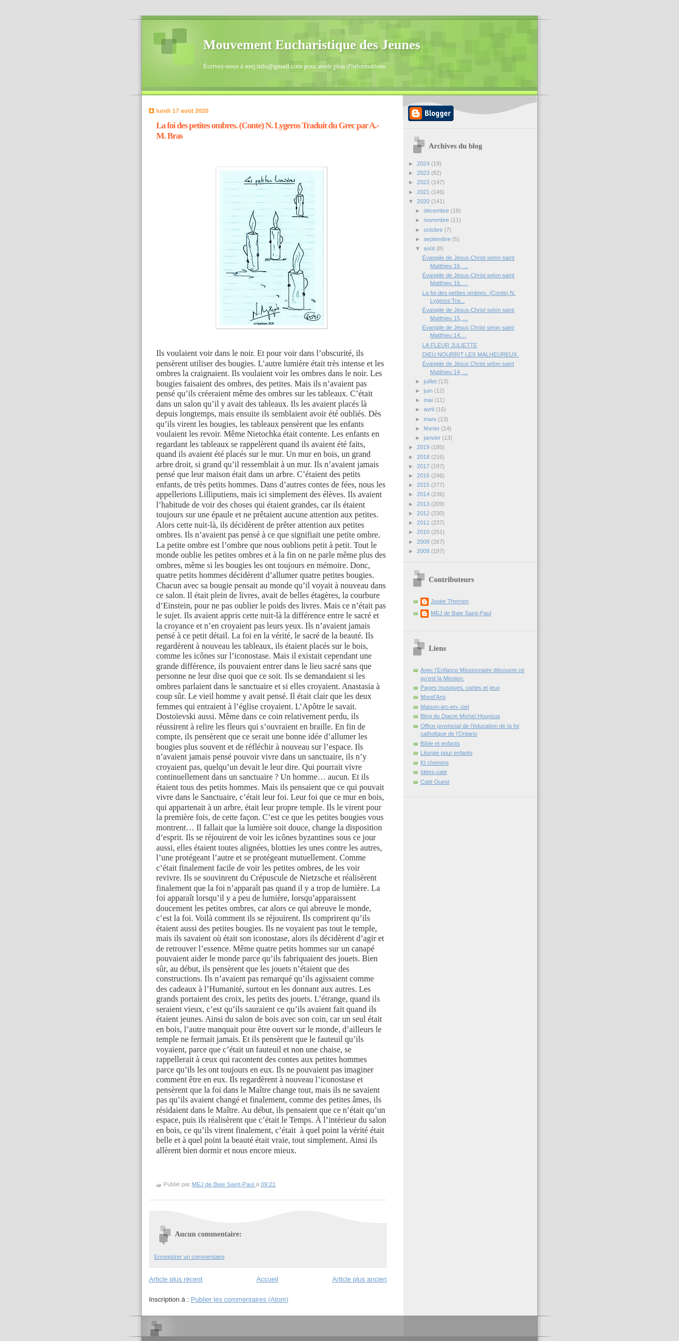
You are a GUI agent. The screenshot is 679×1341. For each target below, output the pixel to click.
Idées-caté (433, 772)
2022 (424, 182)
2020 (424, 201)
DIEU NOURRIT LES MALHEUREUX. (471, 354)
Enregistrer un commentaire (189, 1257)
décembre (437, 210)
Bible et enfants (440, 743)
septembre (438, 239)
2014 (424, 494)
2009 (424, 542)
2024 (424, 163)
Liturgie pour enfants (446, 753)
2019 (424, 447)
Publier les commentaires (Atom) (240, 1299)
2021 (424, 192)
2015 (424, 485)
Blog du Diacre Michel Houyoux (460, 716)
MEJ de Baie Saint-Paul (461, 613)
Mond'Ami (433, 697)
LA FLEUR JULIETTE (450, 345)
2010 (424, 532)
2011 (424, 522)
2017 (424, 466)
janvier (433, 438)
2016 (424, 475)
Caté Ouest (434, 782)
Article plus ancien (360, 1279)
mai (429, 400)
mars (431, 419)
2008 (424, 551)
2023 (424, 173)
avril (429, 409)
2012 (424, 513)
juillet (431, 381)
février (432, 428)
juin (429, 391)
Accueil (267, 1279)
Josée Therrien (450, 601)
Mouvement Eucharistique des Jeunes (311, 44)
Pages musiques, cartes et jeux (460, 687)
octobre (434, 230)
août (430, 248)
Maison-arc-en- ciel (444, 707)
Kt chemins (434, 762)
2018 (424, 457)
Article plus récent (175, 1279)
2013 (424, 504)
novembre (437, 220)
